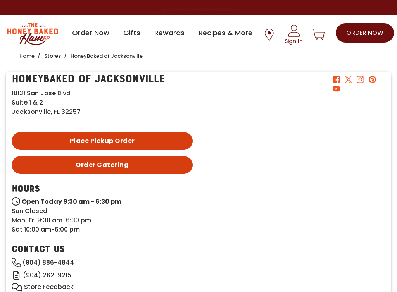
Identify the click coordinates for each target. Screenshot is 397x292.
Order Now (90, 33)
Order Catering (102, 164)
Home (27, 56)
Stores (52, 56)
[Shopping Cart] (318, 35)
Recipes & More (225, 33)
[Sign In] (294, 35)
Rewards (169, 33)
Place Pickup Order (102, 140)
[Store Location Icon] (269, 35)
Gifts (131, 33)
